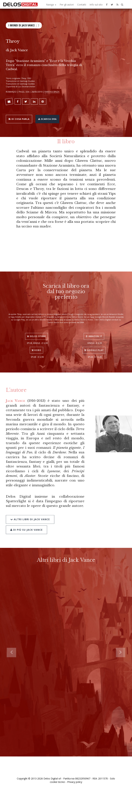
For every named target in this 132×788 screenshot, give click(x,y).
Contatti (81, 4)
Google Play (94, 347)
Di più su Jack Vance (26, 525)
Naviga (51, 4)
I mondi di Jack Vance (21, 25)
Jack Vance (19, 50)
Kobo (36, 347)
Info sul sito (96, 4)
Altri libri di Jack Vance (30, 515)
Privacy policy (74, 782)
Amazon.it (94, 333)
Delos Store (36, 333)
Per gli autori (67, 4)
